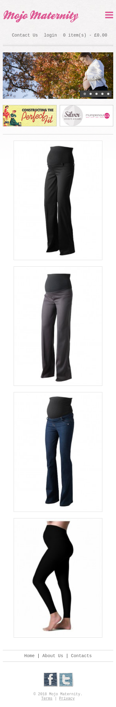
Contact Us (25, 35)
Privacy (67, 698)
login (50, 35)
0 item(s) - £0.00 (85, 35)
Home (29, 655)
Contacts (81, 655)
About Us (52, 655)
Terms (46, 698)
